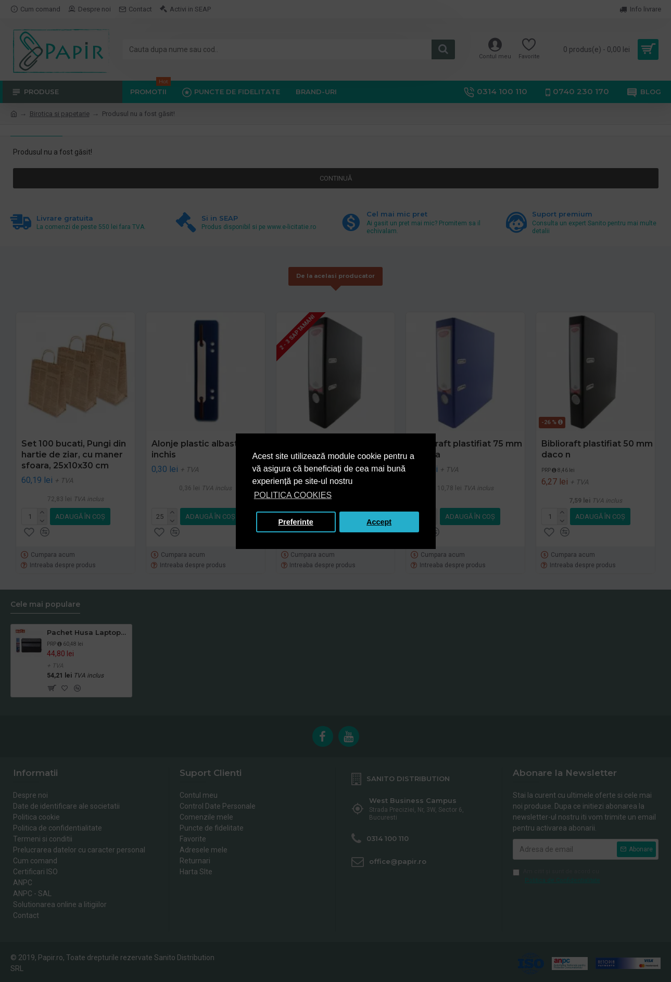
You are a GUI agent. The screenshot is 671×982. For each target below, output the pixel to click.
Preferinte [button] (295, 522)
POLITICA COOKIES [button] (293, 495)
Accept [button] (378, 522)
